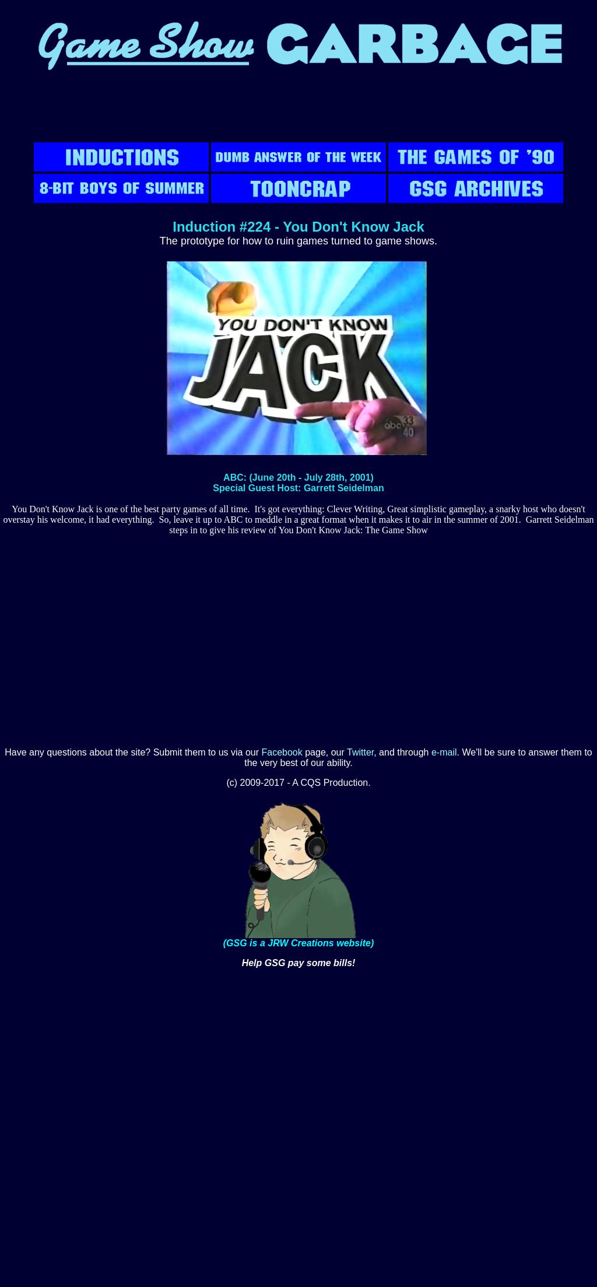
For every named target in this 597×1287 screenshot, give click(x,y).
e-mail (444, 752)
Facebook (282, 752)
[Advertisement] (298, 114)
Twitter (360, 752)
